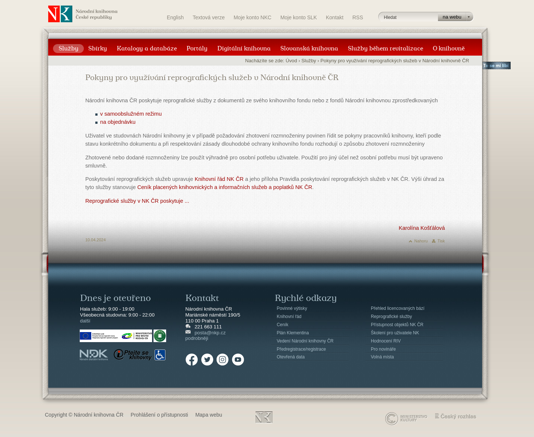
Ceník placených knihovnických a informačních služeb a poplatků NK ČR (224, 187)
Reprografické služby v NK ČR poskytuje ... (137, 201)
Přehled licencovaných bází (398, 308)
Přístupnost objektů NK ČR (397, 324)
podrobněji (196, 338)
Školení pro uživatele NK (395, 332)
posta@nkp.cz (210, 332)
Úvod (291, 60)
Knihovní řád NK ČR (219, 179)
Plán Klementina (293, 332)
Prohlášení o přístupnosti (159, 415)
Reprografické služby (391, 316)
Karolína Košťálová (422, 228)
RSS (357, 17)
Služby (308, 60)
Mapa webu (208, 415)
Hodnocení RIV (386, 341)
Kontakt (334, 17)
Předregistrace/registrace (301, 349)
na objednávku (117, 122)
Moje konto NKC (252, 17)
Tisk (441, 241)
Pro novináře (383, 349)
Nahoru (421, 241)
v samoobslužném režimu (131, 114)
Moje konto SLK (298, 17)
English (175, 17)
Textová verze (209, 17)
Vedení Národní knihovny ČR (305, 341)
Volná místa (382, 357)
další (85, 321)
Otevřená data (290, 357)
